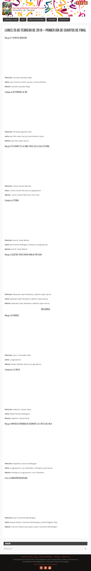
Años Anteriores (45, 557)
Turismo (56, 557)
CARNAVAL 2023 (26, 557)
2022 (35, 557)
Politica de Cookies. (50, 564)
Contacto (65, 557)
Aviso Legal (38, 564)
